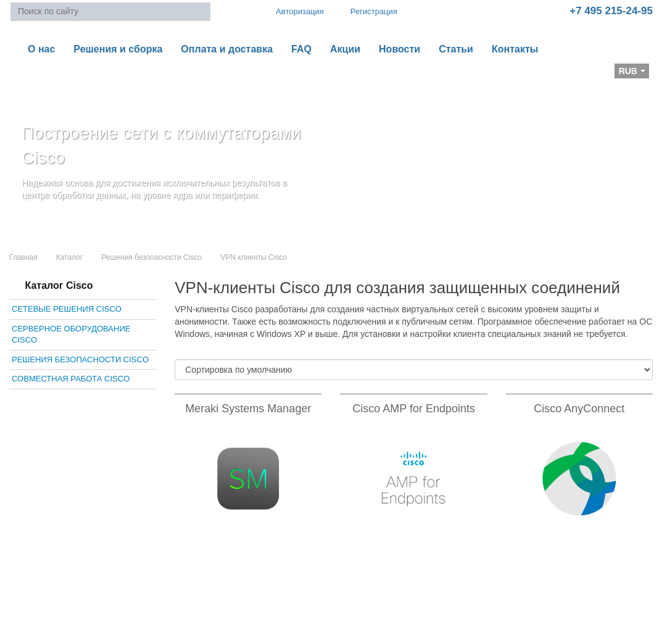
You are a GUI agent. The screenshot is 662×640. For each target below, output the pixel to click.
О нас (41, 49)
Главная (23, 257)
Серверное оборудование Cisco (71, 334)
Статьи (456, 49)
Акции (345, 49)
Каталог (69, 257)
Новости (399, 49)
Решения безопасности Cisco (151, 257)
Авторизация (294, 11)
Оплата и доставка (227, 49)
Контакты (515, 49)
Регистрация (365, 11)
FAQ (301, 49)
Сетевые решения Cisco (67, 309)
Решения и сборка (117, 49)
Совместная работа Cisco (71, 378)
